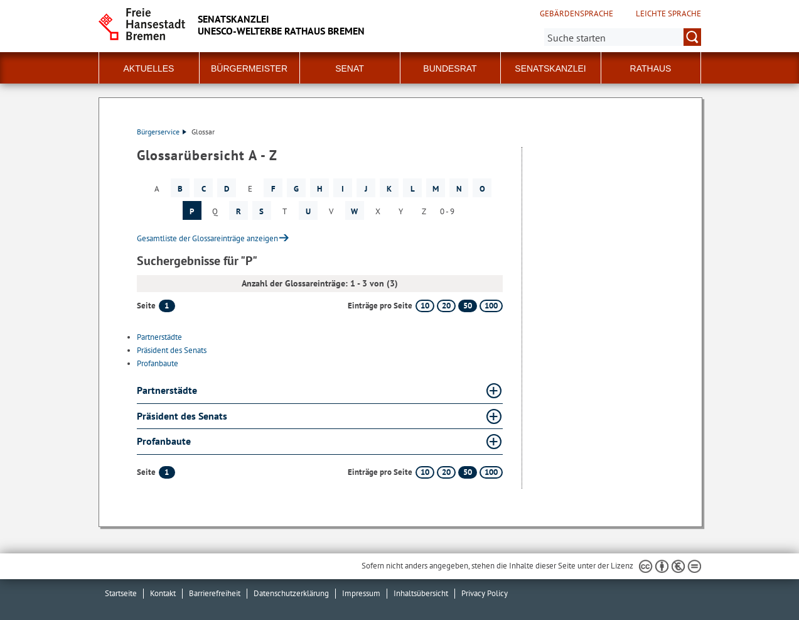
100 (491, 305)
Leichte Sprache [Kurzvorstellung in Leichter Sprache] (668, 14)
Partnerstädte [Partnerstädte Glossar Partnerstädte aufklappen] (167, 390)
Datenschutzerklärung (291, 593)
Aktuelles (149, 68)
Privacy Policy (484, 593)
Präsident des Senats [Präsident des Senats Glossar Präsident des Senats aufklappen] (182, 416)
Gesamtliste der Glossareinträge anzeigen (207, 238)
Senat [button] (349, 68)
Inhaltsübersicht (421, 593)
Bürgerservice (161, 131)
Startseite (121, 593)
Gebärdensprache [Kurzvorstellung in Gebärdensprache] (576, 14)
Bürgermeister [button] (249, 68)
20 (446, 305)
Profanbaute (157, 363)
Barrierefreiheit (214, 593)
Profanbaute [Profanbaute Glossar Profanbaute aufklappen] (164, 441)
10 (425, 305)
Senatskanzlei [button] (550, 68)
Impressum (361, 593)
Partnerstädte (159, 337)
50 (467, 305)
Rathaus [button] (651, 68)
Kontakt (163, 593)
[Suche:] (622, 37)
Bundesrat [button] (449, 68)
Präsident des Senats (171, 350)
